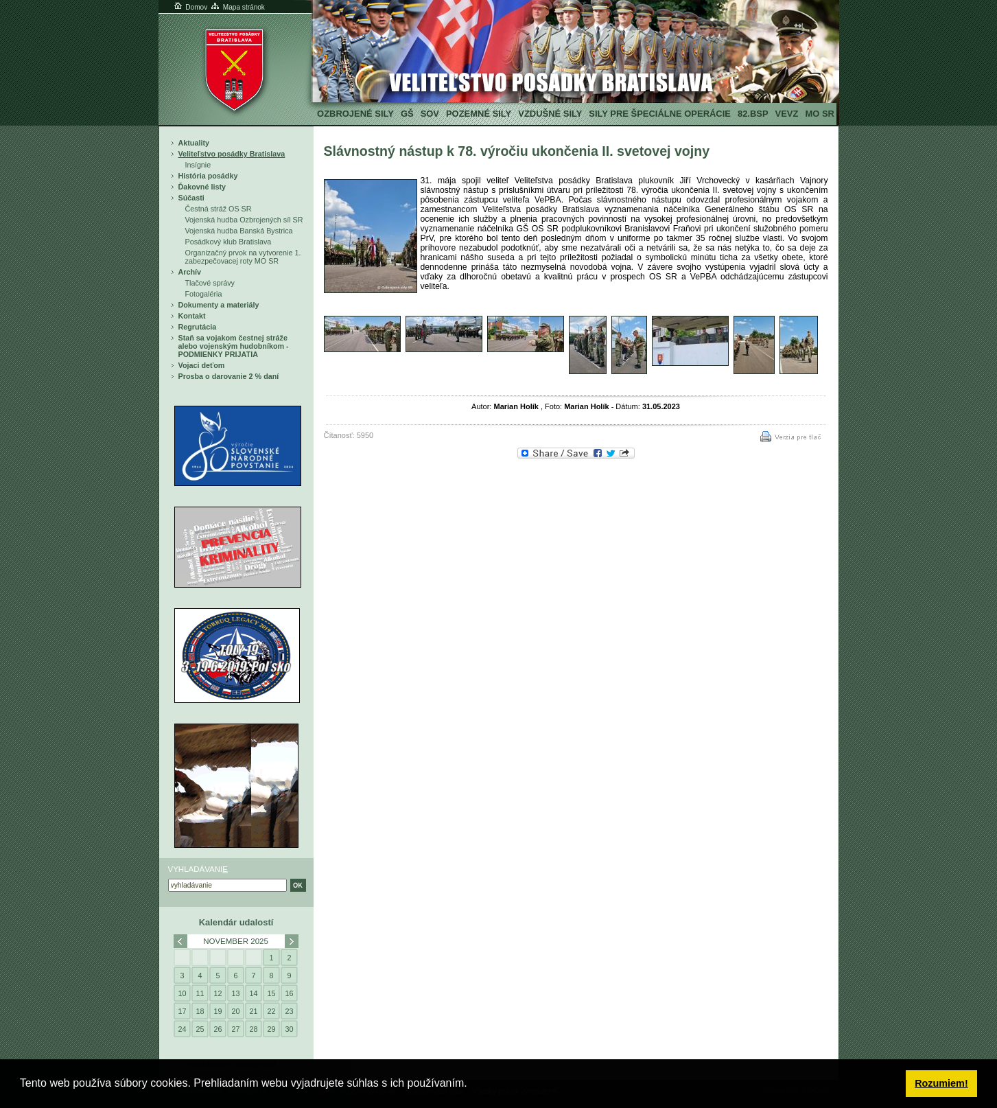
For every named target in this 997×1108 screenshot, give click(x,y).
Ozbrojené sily (355, 113)
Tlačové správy (210, 283)
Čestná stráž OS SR (218, 209)
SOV (430, 113)
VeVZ (787, 113)
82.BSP (753, 113)
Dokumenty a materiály (218, 305)
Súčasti (191, 198)
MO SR (819, 113)
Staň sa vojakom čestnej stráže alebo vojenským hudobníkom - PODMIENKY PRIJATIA (233, 346)
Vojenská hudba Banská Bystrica (239, 231)
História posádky (208, 176)
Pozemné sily (478, 113)
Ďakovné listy (202, 187)
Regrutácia (197, 327)
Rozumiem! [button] (941, 1083)
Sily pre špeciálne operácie (660, 113)
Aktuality (194, 143)
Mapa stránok (237, 7)
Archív (190, 272)
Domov (190, 7)
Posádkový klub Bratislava (228, 242)
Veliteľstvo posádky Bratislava (231, 154)
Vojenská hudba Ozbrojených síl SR (244, 220)
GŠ (407, 113)
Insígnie (198, 165)
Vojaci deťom (201, 365)
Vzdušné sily (550, 113)
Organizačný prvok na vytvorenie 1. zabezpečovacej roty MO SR (243, 257)
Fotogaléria (203, 294)
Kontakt (192, 316)
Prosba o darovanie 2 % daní (228, 376)
